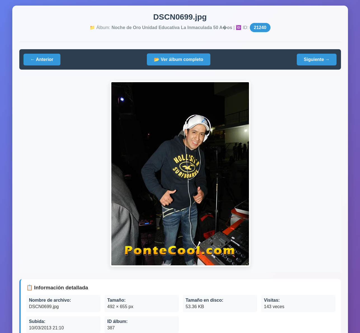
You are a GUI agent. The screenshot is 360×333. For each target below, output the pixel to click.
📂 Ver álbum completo (178, 59)
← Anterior (41, 59)
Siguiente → (317, 59)
